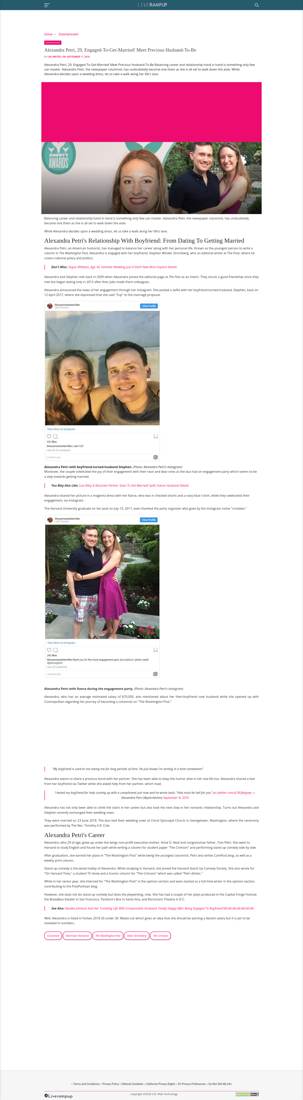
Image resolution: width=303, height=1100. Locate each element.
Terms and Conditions (86, 1084)
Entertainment (68, 34)
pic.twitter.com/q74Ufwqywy (232, 793)
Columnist (53, 936)
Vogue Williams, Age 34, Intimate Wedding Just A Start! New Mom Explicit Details (122, 267)
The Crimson (160, 936)
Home (48, 34)
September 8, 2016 (176, 798)
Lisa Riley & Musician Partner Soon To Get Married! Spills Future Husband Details (134, 485)
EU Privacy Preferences (192, 1084)
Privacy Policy (110, 1084)
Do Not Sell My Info (220, 1084)
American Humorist (77, 936)
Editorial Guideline (132, 1084)
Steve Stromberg (136, 936)
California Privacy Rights (160, 1084)
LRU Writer (54, 56)
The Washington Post (107, 936)
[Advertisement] (151, 109)
